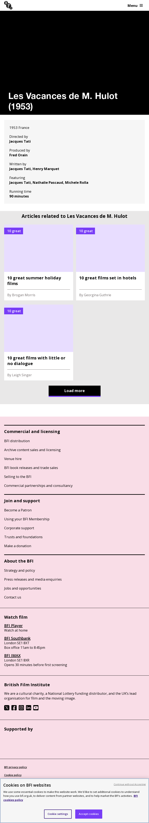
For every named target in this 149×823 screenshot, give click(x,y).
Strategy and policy (19, 570)
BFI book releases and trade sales (31, 467)
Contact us (12, 597)
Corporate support (19, 528)
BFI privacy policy (15, 767)
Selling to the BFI (17, 476)
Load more (74, 390)
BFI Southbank (17, 638)
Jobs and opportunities (22, 588)
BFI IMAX (12, 655)
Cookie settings (58, 814)
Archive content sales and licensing (32, 449)
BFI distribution (17, 440)
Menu (135, 5)
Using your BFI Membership (26, 519)
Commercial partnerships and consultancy (38, 485)
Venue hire (13, 458)
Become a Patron (18, 510)
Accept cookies (89, 814)
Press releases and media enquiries (33, 579)
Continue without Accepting (130, 784)
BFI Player (13, 625)
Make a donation (17, 545)
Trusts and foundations (23, 536)
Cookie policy (13, 775)
